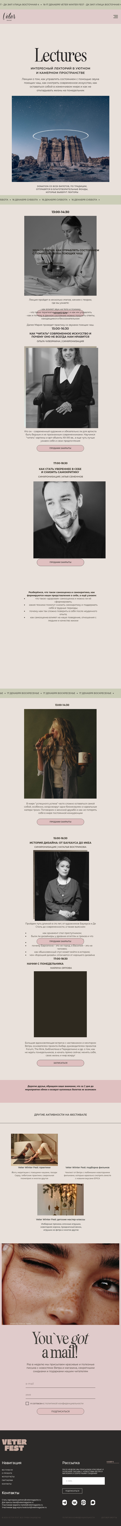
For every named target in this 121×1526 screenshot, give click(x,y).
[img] (34, 1150)
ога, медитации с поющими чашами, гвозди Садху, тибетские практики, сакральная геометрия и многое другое (35, 1175)
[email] (60, 1384)
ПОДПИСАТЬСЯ (60, 1411)
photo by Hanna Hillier (20, 1323)
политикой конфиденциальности (64, 1403)
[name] (60, 1395)
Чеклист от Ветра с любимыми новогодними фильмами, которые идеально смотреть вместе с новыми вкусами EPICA (87, 1175)
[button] (60, 1063)
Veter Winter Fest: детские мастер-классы (60, 1219)
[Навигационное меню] (115, 16)
